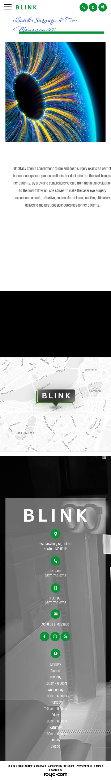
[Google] (65, 636)
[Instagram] (55, 636)
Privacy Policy (84, 766)
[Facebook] (44, 636)
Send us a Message (55, 624)
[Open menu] (8, 7)
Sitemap (98, 766)
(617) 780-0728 (55, 575)
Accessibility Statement (61, 766)
